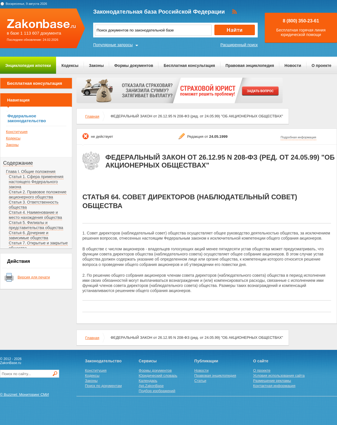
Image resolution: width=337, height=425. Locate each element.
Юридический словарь (158, 375)
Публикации (206, 361)
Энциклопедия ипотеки (28, 65)
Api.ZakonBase (151, 386)
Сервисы (148, 361)
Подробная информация (298, 137)
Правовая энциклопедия (249, 65)
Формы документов (133, 65)
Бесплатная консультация (189, 65)
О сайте (260, 361)
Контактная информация (274, 386)
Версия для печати (34, 277)
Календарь (148, 381)
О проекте (321, 65)
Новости (293, 65)
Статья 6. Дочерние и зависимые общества (28, 235)
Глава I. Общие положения (31, 171)
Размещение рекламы (272, 381)
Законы (96, 65)
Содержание (18, 163)
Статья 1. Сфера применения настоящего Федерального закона (36, 181)
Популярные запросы (113, 45)
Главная (92, 116)
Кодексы (69, 65)
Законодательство (103, 361)
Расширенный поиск (239, 45)
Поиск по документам (103, 386)
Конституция (16, 132)
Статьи (200, 381)
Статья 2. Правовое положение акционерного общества (38, 194)
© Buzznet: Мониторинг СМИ (24, 394)
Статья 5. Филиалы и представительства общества (36, 225)
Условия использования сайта (279, 375)
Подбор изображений (157, 391)
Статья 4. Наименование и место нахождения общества (35, 215)
